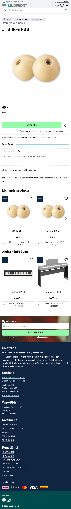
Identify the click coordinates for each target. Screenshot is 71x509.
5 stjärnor (13, 151)
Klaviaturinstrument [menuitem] (13, 429)
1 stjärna (4, 151)
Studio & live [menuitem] (8, 437)
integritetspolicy (42, 337)
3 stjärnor (9, 151)
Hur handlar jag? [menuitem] (11, 460)
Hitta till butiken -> (10, 396)
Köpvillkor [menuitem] (8, 456)
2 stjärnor (7, 151)
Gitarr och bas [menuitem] (9, 425)
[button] (4, 6)
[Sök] (66, 10)
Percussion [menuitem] (8, 440)
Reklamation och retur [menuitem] (14, 468)
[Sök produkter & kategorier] (33, 10)
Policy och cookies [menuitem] (12, 464)
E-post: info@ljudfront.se (13, 381)
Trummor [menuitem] (7, 433)
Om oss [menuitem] (5, 472)
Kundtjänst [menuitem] (8, 452)
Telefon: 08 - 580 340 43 (13, 378)
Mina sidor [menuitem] (7, 476)
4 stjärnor (11, 151)
